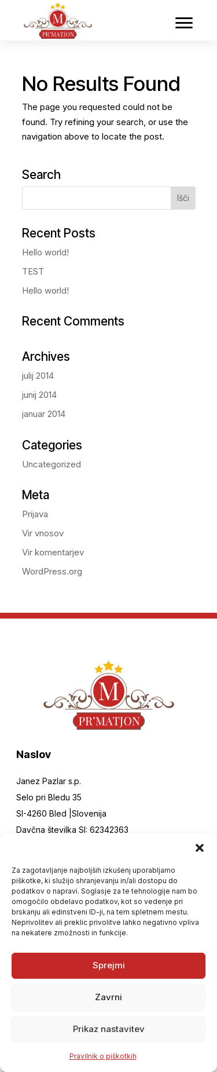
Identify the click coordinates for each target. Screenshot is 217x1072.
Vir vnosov (43, 533)
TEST (33, 271)
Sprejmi (109, 965)
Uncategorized (51, 464)
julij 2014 (38, 375)
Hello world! (45, 252)
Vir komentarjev (53, 552)
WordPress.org (52, 571)
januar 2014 (43, 413)
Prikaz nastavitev (109, 1028)
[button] (199, 848)
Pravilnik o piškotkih (103, 1056)
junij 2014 (39, 394)
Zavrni (108, 997)
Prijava (35, 513)
